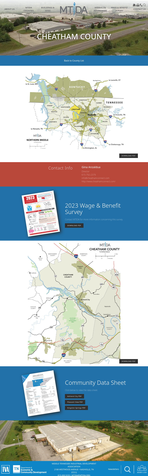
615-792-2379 (89, 174)
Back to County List (74, 60)
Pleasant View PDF (75, 402)
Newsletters (113, 469)
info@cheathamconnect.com (95, 178)
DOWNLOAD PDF (128, 156)
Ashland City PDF (74, 396)
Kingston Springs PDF (76, 408)
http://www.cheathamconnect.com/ (98, 181)
